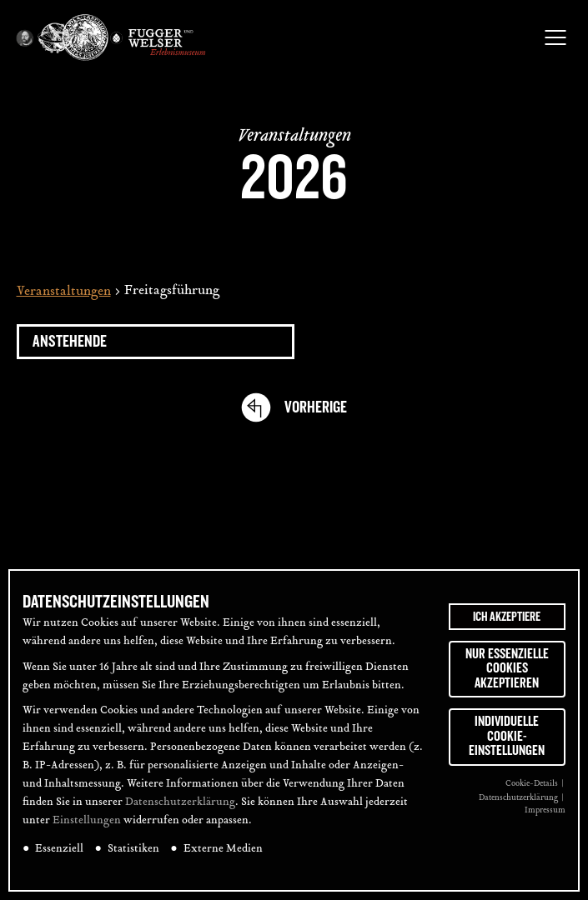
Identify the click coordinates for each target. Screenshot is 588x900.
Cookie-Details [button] (532, 784)
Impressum (545, 810)
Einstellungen (87, 821)
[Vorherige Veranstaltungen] (315, 407)
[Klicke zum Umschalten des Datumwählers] (155, 342)
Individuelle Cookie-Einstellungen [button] (507, 736)
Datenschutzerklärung (180, 802)
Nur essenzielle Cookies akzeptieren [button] (507, 669)
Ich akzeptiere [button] (506, 616)
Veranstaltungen (64, 292)
